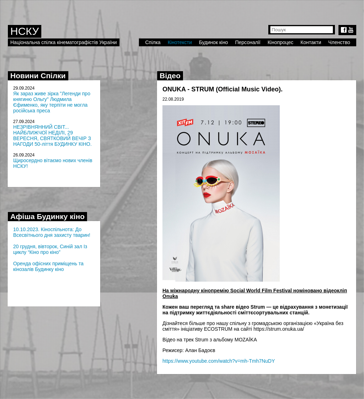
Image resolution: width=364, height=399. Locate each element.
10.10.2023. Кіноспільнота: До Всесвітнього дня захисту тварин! (51, 232)
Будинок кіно (213, 42)
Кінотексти (180, 42)
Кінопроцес (281, 42)
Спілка (152, 42)
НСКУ (24, 31)
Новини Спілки (38, 75)
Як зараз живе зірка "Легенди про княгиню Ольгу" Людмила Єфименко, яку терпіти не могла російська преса (51, 102)
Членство (339, 42)
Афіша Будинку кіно (47, 216)
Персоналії (247, 42)
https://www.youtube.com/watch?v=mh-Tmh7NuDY (218, 361)
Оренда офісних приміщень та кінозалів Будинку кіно (48, 266)
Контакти (310, 42)
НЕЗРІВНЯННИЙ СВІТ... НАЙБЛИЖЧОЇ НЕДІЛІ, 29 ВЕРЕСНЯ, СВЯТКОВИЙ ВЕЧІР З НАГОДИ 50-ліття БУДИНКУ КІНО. (52, 135)
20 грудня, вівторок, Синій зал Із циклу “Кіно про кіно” (50, 249)
